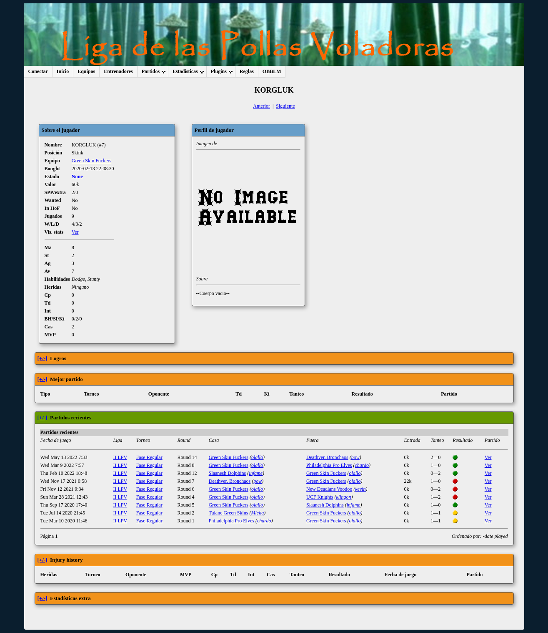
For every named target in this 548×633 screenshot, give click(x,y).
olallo (257, 457)
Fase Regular (149, 457)
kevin (360, 489)
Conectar (38, 71)
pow (355, 457)
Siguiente (285, 106)
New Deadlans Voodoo (329, 489)
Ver (75, 232)
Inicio (63, 71)
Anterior (261, 106)
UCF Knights (319, 497)
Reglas (247, 71)
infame (256, 473)
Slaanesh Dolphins (227, 473)
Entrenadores (118, 71)
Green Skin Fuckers (91, 161)
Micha (257, 513)
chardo (362, 465)
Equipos (86, 71)
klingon (343, 497)
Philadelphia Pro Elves (329, 465)
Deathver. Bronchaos (327, 457)
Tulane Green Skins (228, 513)
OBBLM (272, 71)
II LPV (120, 457)
